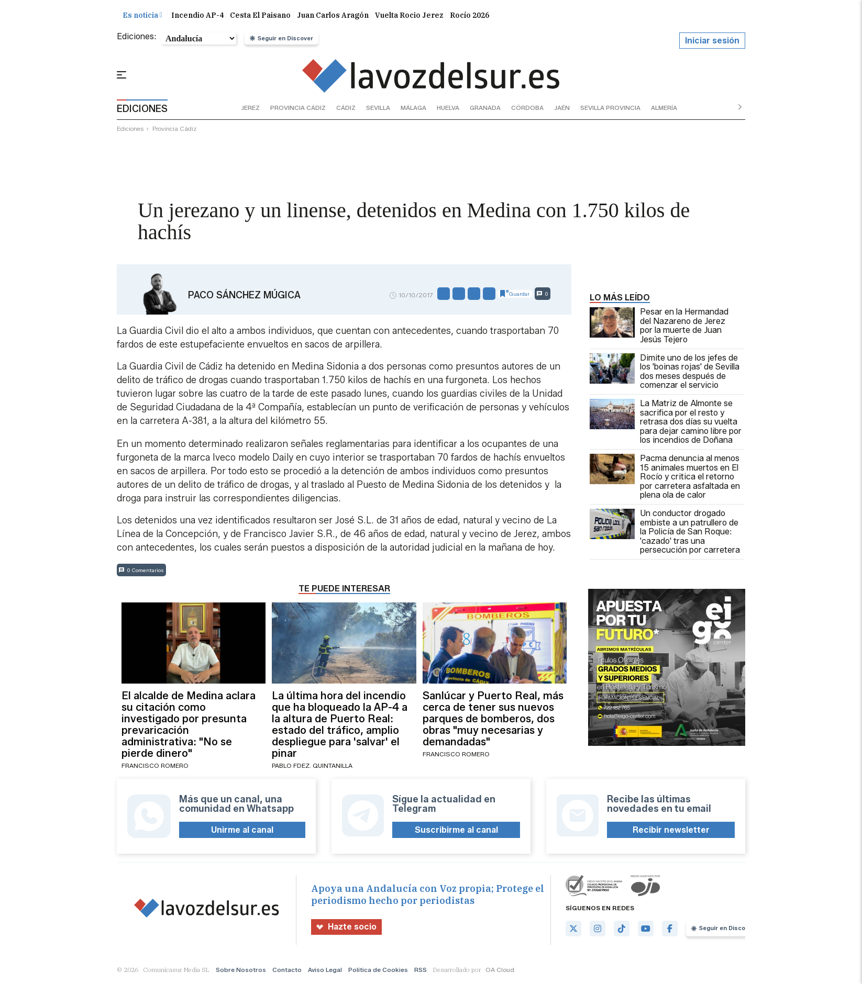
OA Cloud (499, 971)
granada (485, 108)
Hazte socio (346, 928)
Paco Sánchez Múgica (244, 295)
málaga (413, 108)
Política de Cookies (378, 971)
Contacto (287, 971)
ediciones (130, 129)
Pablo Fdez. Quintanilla (312, 766)
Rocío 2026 (469, 16)
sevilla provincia (610, 108)
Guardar (514, 294)
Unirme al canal (242, 830)
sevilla (378, 108)
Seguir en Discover (281, 38)
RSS (420, 971)
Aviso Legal (325, 971)
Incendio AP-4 (197, 16)
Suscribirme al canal (456, 830)
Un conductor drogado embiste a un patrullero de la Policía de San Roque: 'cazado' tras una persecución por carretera (665, 532)
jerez (250, 108)
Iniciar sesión (712, 41)
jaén (562, 108)
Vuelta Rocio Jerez (409, 16)
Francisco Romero (155, 766)
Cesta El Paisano (260, 16)
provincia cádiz (298, 108)
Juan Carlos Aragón (333, 16)
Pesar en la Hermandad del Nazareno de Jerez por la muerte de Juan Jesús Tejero (659, 326)
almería (664, 108)
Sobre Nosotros (241, 971)
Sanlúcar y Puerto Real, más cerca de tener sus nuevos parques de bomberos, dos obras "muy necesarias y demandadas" (493, 719)
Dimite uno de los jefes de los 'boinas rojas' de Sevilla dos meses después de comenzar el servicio (664, 372)
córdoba (527, 108)
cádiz (346, 108)
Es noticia (142, 16)
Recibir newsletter (671, 830)
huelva (448, 108)
